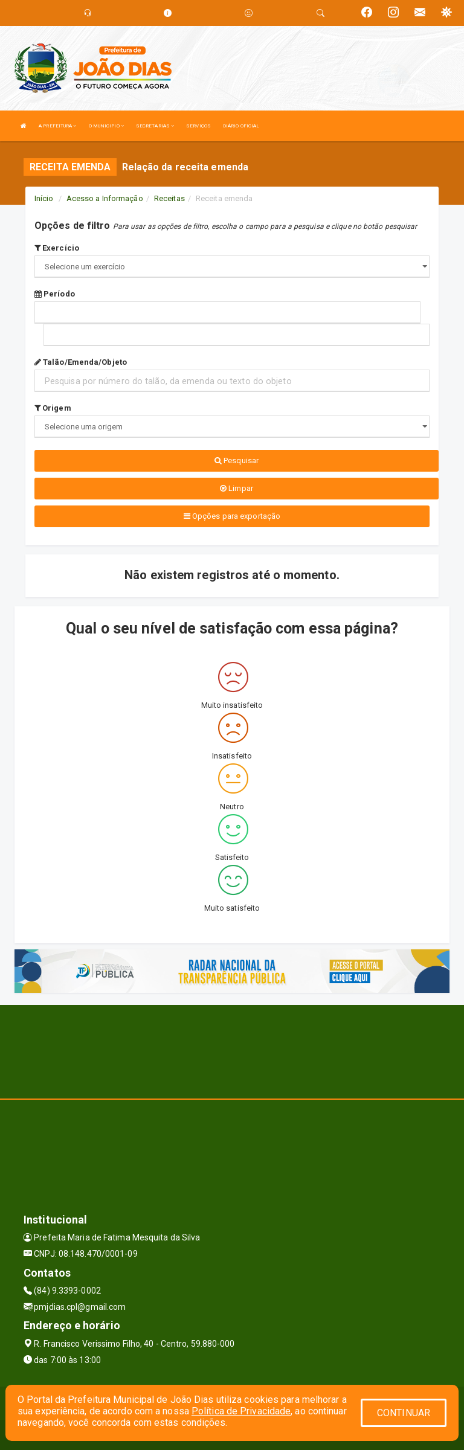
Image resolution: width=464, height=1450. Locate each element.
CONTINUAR (403, 1413)
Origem (52, 407)
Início (44, 198)
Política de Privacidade (241, 1411)
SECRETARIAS (155, 126)
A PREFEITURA (57, 126)
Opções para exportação (232, 516)
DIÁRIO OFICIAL (241, 126)
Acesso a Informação (104, 198)
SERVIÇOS (198, 126)
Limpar (236, 488)
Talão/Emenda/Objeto (80, 362)
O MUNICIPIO (106, 126)
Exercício (56, 247)
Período (54, 293)
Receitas (169, 198)
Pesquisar (236, 460)
